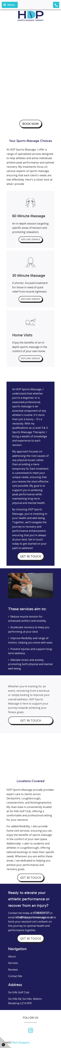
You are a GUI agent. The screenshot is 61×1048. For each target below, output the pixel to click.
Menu (9, 4)
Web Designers (21, 1042)
